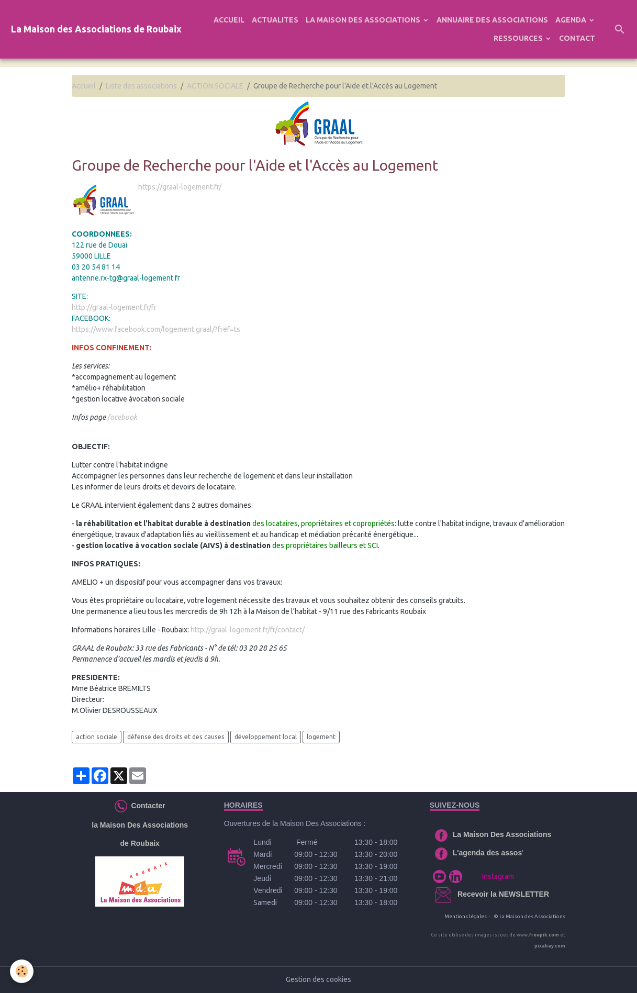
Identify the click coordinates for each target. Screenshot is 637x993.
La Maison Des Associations (502, 834)
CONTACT (577, 38)
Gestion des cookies (318, 979)
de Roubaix (139, 843)
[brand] (96, 29)
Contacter (146, 805)
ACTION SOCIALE (215, 86)
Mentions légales (465, 916)
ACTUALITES (275, 20)
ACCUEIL (229, 20)
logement (321, 736)
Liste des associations (141, 86)
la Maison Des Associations (140, 825)
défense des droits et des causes (176, 736)
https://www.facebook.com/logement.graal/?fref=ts (156, 329)
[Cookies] (22, 971)
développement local (265, 736)
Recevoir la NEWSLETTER (503, 894)
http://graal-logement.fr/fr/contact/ (248, 630)
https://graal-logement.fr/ (179, 187)
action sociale (96, 736)
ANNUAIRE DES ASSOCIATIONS (492, 20)
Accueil (84, 86)
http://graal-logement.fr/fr (114, 307)
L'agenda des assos (487, 853)
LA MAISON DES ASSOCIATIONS (364, 20)
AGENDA (571, 20)
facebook (122, 417)
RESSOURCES (519, 38)
